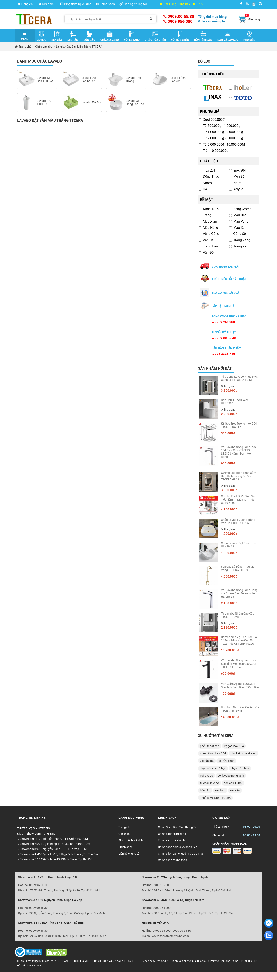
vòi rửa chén (226, 760)
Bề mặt (206, 199)
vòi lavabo (206, 775)
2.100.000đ (229, 603)
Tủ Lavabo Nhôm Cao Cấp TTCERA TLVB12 (237, 615)
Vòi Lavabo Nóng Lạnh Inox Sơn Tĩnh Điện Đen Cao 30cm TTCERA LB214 (239, 664)
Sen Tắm (72, 36)
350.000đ (228, 433)
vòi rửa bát (207, 760)
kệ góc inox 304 (234, 746)
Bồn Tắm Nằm (203, 36)
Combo (41, 36)
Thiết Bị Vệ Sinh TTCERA (215, 797)
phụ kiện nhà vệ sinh (243, 753)
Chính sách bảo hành (171, 840)
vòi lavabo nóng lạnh (231, 775)
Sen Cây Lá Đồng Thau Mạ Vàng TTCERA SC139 (238, 568)
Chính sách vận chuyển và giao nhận (181, 853)
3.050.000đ (229, 490)
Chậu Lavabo (109, 36)
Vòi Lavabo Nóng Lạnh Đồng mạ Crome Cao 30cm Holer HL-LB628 (239, 593)
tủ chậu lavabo (209, 783)
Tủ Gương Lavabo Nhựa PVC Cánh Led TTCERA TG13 (239, 378)
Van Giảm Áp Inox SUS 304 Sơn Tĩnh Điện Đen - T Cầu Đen (240, 685)
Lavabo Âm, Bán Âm (178, 79)
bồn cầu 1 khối (233, 783)
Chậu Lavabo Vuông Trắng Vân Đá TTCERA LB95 (238, 521)
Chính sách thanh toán (172, 860)
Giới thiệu (47, 4)
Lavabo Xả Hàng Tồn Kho (135, 102)
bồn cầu (205, 790)
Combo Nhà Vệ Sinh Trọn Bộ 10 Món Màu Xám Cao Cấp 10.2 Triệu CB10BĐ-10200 (239, 640)
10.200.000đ (230, 650)
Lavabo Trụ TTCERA (44, 102)
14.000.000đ (230, 717)
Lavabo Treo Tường (134, 79)
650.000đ (228, 463)
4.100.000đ (229, 509)
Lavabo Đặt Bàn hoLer (88, 79)
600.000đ (228, 673)
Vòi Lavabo (132, 36)
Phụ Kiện (249, 36)
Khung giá (209, 111)
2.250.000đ (229, 414)
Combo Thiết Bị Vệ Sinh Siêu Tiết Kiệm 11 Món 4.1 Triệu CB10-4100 (238, 500)
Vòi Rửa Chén (180, 36)
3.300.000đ (229, 390)
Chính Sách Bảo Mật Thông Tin (177, 827)
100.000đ (228, 694)
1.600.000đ (229, 553)
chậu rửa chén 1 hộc (213, 768)
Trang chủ (25, 4)
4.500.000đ (229, 576)
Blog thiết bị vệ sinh (75, 4)
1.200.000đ (229, 534)
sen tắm (220, 790)
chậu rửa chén (240, 768)
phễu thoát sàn (209, 746)
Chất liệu (209, 161)
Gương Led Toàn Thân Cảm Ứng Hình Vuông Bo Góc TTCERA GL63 (238, 476)
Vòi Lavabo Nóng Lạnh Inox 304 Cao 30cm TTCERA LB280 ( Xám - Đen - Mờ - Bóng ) (238, 451)
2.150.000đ (229, 627)
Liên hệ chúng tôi (133, 4)
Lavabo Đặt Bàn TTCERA (45, 79)
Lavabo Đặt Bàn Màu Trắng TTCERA (79, 46)
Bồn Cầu (89, 36)
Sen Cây (56, 36)
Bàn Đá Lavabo (227, 36)
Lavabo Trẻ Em (91, 102)
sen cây (235, 790)
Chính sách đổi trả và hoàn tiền (177, 847)
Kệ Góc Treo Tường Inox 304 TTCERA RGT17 (239, 425)
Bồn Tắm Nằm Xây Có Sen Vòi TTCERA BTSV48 (240, 709)
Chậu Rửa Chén (155, 36)
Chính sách (105, 4)
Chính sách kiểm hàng (172, 833)
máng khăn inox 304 (213, 753)
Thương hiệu (212, 74)
